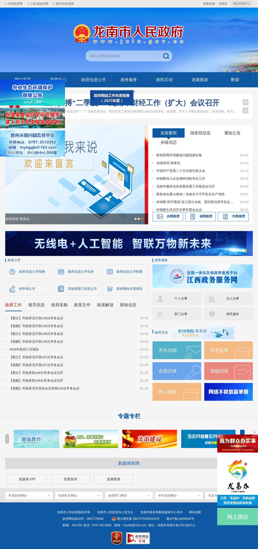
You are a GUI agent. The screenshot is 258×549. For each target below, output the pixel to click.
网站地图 (195, 512)
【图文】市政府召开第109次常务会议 (36, 318)
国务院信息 (200, 133)
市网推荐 (238, 216)
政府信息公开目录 (81, 271)
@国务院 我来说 (168, 163)
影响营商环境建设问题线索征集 (179, 155)
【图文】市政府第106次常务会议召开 (36, 373)
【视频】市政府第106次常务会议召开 (36, 380)
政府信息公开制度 (130, 271)
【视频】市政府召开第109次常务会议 (36, 326)
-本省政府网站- (18, 495)
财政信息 (128, 305)
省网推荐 (205, 216)
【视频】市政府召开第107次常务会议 (36, 365)
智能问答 (219, 370)
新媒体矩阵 (129, 463)
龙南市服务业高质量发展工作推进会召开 (185, 186)
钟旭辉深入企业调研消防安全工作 (180, 178)
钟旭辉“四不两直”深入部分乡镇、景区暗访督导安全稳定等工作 (195, 202)
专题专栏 (129, 416)
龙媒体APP (27, 479)
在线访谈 (168, 370)
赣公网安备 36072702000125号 (138, 518)
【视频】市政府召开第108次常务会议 (36, 341)
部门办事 (180, 314)
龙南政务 (114, 479)
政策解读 (105, 305)
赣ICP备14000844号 (180, 518)
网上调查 (168, 391)
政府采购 (59, 305)
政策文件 (82, 305)
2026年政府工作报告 (24, 349)
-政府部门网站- (117, 495)
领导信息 (36, 305)
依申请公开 (27, 288)
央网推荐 (173, 216)
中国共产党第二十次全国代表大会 (180, 171)
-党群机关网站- (67, 495)
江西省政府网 (39, 3)
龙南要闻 (168, 133)
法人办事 (232, 298)
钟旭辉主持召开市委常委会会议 (179, 210)
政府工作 (13, 305)
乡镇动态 (168, 142)
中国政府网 (15, 3)
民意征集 (219, 350)
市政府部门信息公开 (82, 288)
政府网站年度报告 (130, 288)
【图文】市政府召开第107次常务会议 (36, 357)
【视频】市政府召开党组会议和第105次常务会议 (44, 388)
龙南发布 (70, 479)
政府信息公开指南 (32, 271)
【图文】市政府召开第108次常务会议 (36, 334)
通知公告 (232, 133)
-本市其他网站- (167, 495)
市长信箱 (168, 350)
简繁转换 (209, 3)
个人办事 (180, 298)
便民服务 (232, 314)
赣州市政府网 (65, 3)
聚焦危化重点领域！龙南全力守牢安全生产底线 (190, 194)
